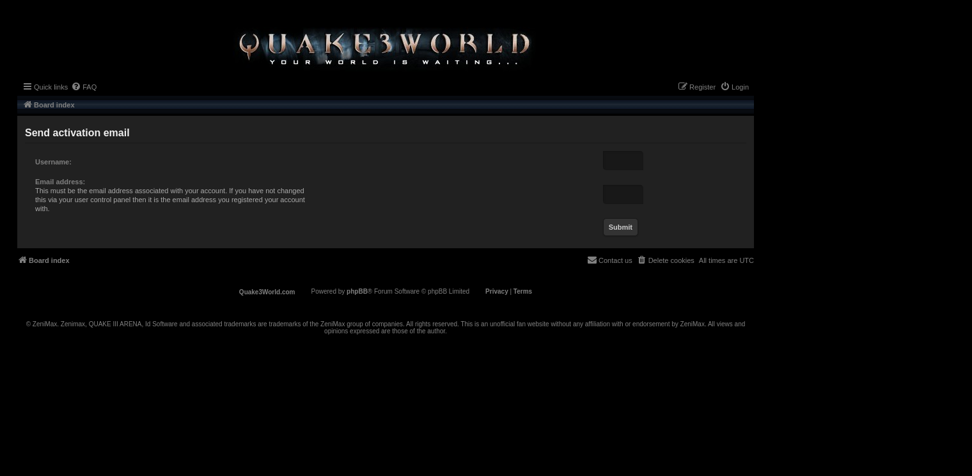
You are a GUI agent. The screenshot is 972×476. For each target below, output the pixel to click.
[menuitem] (84, 87)
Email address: (60, 182)
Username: (53, 162)
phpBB (357, 291)
